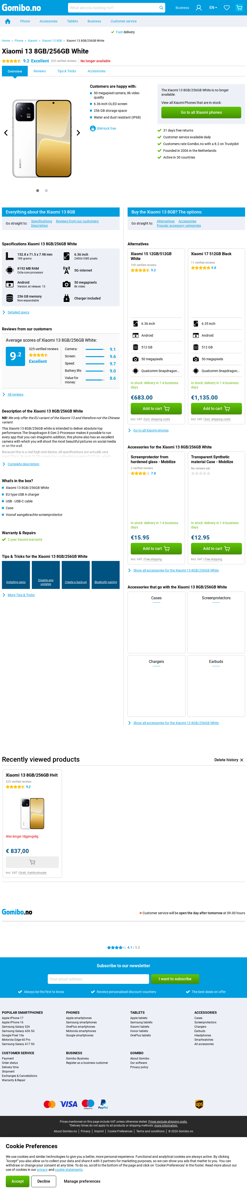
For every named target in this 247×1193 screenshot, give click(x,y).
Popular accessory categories (179, 225)
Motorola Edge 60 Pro (16, 1039)
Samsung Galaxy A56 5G (18, 1031)
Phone (25, 21)
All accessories (204, 1044)
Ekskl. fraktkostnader (33, 872)
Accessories (48, 21)
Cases (198, 1018)
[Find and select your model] (116, 8)
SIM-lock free (103, 128)
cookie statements (68, 1170)
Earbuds (199, 1031)
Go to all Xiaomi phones (148, 430)
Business (94, 21)
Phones (73, 1012)
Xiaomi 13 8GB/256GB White (85, 40)
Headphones (202, 1035)
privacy (42, 1170)
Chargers (200, 1026)
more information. (166, 1125)
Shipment (8, 1071)
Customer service (124, 21)
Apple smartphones (79, 1018)
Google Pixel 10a (13, 1035)
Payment (8, 1058)
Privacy (85, 1131)
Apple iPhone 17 (12, 1018)
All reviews (12, 394)
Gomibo (137, 1053)
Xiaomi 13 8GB (52, 40)
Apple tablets (138, 1018)
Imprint (99, 1131)
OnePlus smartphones (80, 1026)
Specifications (41, 221)
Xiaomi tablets (139, 1026)
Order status (10, 1063)
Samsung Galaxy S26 (16, 1026)
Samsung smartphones (81, 1022)
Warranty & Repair (13, 1080)
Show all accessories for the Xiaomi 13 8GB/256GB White (173, 570)
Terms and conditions (150, 1131)
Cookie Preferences (120, 1131)
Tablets (72, 21)
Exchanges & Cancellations (19, 1076)
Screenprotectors (205, 1022)
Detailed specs (15, 312)
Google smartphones (79, 1035)
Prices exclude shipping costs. (167, 1121)
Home (6, 40)
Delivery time (10, 1067)
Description (39, 225)
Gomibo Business (77, 1058)
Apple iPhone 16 (12, 1022)
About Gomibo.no (65, 1131)
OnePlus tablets (140, 1035)
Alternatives (166, 221)
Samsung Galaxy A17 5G (18, 1044)
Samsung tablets (141, 1022)
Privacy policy (139, 1067)
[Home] (7, 21)
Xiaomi (32, 40)
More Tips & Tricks (18, 595)
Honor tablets (139, 1031)
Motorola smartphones (81, 1031)
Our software (138, 1063)
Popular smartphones (22, 1012)
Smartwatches (203, 1039)
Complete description (20, 464)
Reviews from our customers (77, 221)
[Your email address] (98, 979)
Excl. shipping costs (157, 419)
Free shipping (153, 559)
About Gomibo (139, 1058)
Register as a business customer (87, 1063)
